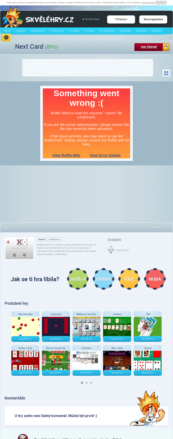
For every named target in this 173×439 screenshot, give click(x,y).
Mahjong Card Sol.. (87, 314)
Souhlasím (161, 2)
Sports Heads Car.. (56, 348)
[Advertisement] (87, 69)
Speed (148, 348)
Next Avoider (26, 314)
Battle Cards (25, 348)
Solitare (117, 314)
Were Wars (117, 348)
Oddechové (54, 239)
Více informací (148, 2)
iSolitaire (87, 348)
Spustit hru (25, 338)
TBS (148, 314)
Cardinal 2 (56, 314)
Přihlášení (121, 19)
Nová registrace (153, 19)
